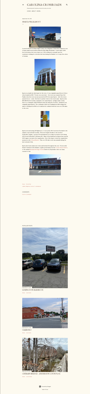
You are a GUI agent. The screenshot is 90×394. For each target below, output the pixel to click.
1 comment (28, 292)
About (34, 11)
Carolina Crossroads (44, 5)
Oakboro (26, 330)
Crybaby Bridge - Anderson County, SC (41, 373)
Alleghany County (30, 186)
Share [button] (23, 184)
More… (39, 11)
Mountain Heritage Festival (37, 149)
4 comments (29, 376)
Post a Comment (26, 194)
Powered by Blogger (45, 386)
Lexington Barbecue (32, 290)
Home (29, 11)
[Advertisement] (45, 210)
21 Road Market (35, 140)
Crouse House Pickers (61, 147)
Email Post (28, 184)
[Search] (67, 4)
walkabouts (38, 186)
